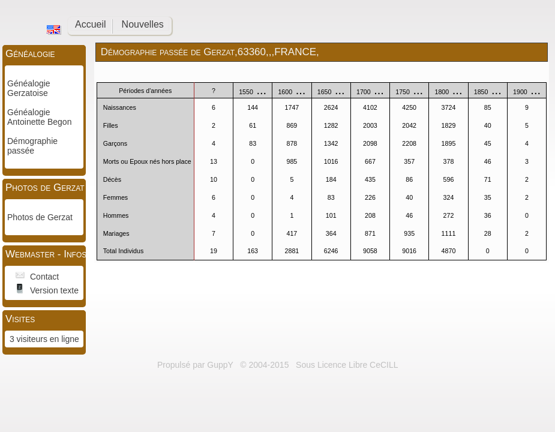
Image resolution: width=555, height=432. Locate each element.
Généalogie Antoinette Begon (39, 117)
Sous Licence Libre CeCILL (348, 365)
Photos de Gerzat (40, 217)
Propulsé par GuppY (196, 365)
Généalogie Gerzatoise (28, 88)
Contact (44, 276)
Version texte (54, 290)
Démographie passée (32, 145)
